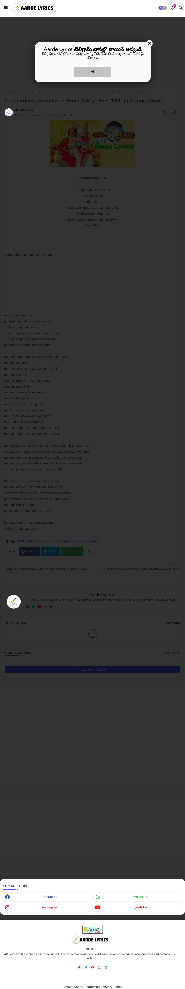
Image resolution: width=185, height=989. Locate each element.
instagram (50, 907)
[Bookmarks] (172, 7)
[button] (162, 8)
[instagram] (99, 967)
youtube (140, 907)
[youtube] (92, 967)
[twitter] (85, 967)
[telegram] (106, 967)
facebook (50, 896)
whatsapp (140, 896)
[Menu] (5, 7)
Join (92, 71)
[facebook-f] (79, 967)
